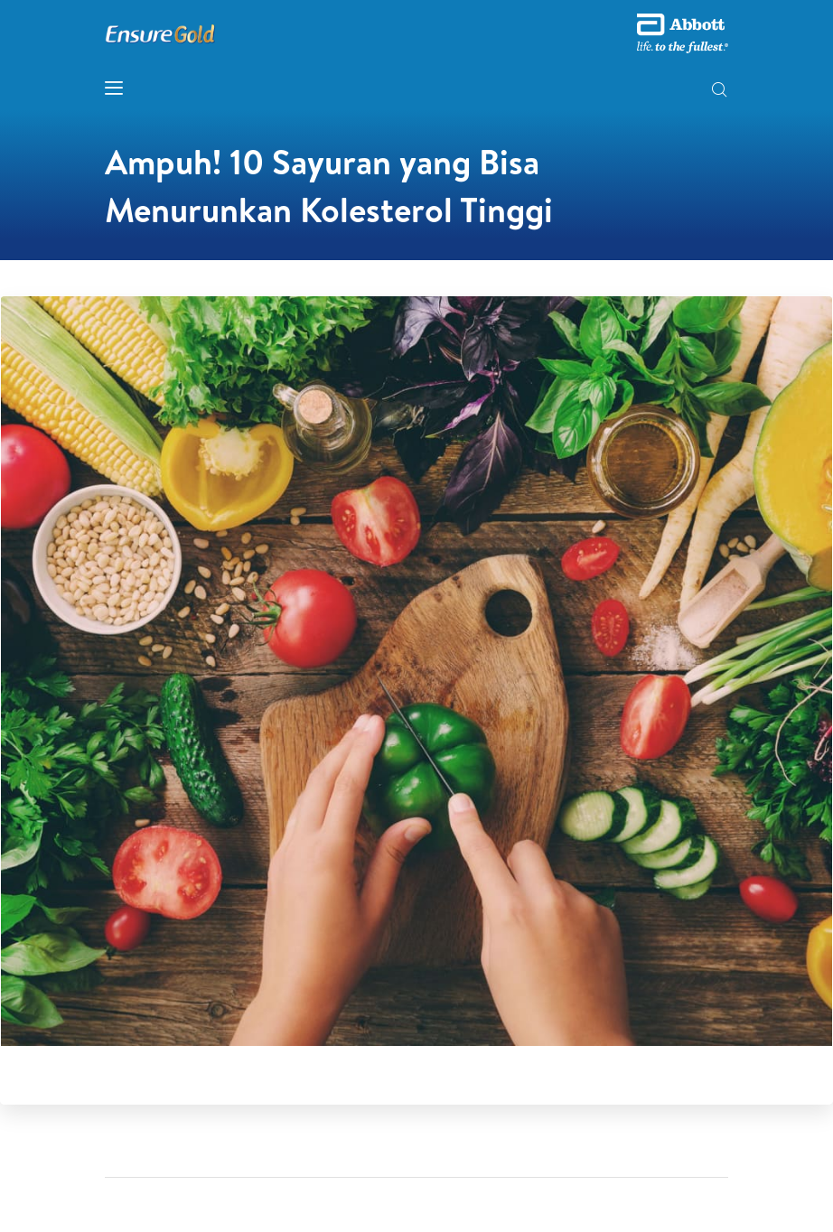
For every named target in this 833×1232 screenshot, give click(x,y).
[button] (719, 91)
